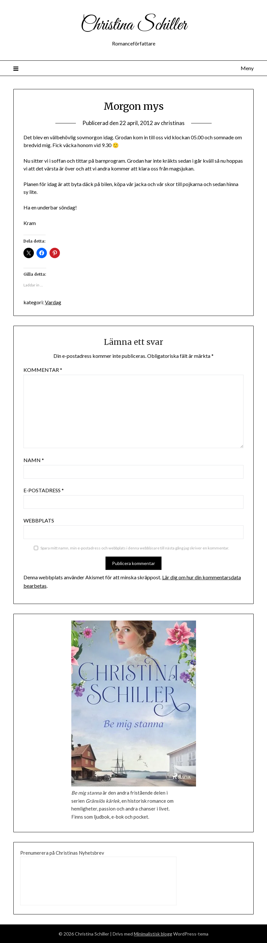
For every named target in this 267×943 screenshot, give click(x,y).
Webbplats (38, 520)
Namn (33, 460)
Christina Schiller (133, 25)
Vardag (53, 302)
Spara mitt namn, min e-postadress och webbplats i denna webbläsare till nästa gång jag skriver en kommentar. (134, 548)
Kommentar (42, 370)
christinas (173, 122)
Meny (247, 68)
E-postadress (43, 490)
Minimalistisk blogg (153, 934)
